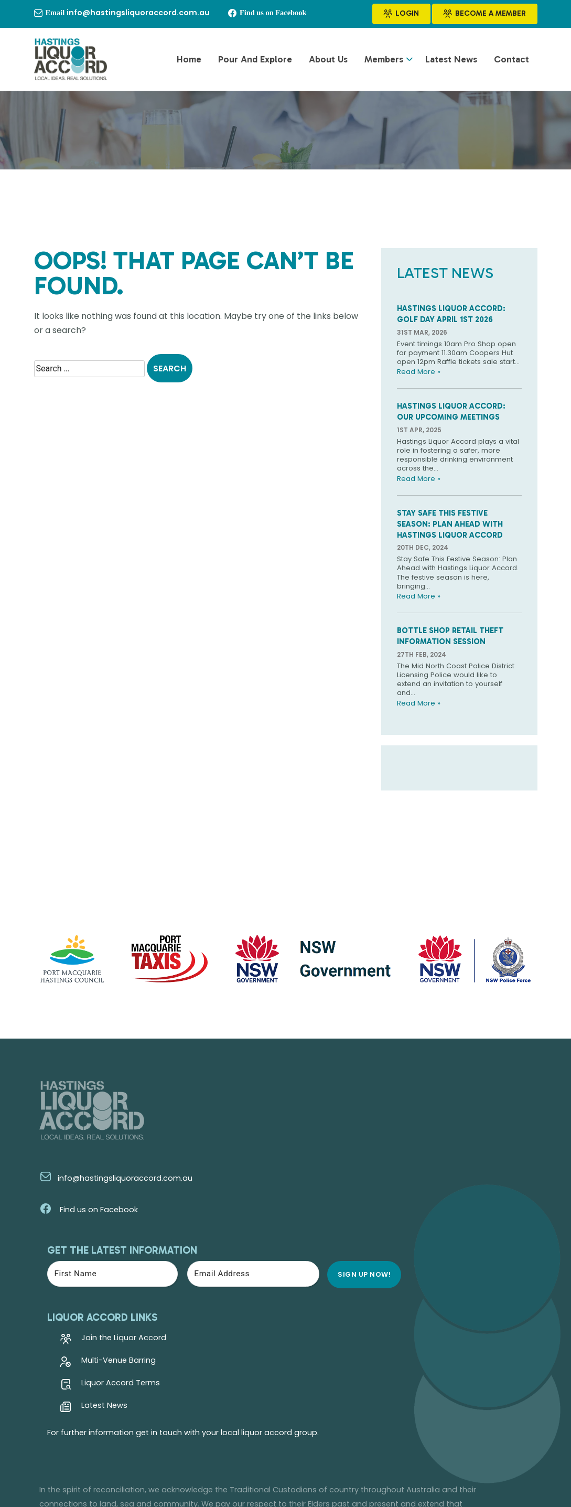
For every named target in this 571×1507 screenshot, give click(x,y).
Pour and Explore (255, 62)
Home (189, 62)
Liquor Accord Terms (299, 1256)
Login (401, 14)
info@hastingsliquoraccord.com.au (110, 1213)
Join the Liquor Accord (302, 1211)
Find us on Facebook (83, 1245)
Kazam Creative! (506, 1458)
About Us (328, 62)
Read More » (419, 390)
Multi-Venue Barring (297, 1233)
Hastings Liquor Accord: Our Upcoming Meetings (454, 430)
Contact (511, 62)
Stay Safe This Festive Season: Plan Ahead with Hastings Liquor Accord (453, 546)
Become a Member (485, 14)
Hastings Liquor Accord (151, 1458)
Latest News (451, 62)
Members (383, 62)
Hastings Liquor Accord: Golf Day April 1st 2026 (454, 319)
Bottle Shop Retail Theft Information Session (453, 662)
